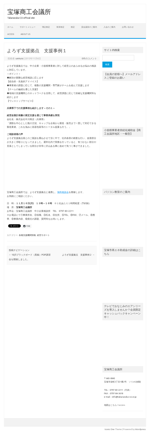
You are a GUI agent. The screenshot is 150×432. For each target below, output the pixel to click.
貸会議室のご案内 (89, 27)
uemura (19, 58)
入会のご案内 (109, 27)
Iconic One (110, 429)
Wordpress (140, 429)
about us (25, 34)
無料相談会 (63, 192)
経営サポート (43, 235)
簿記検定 (46, 27)
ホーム (10, 27)
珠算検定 (60, 27)
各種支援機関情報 (27, 235)
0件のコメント (89, 58)
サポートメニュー (27, 27)
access (10, 34)
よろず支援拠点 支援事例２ (78, 254)
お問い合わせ (128, 27)
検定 (73, 27)
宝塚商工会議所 (29, 11)
